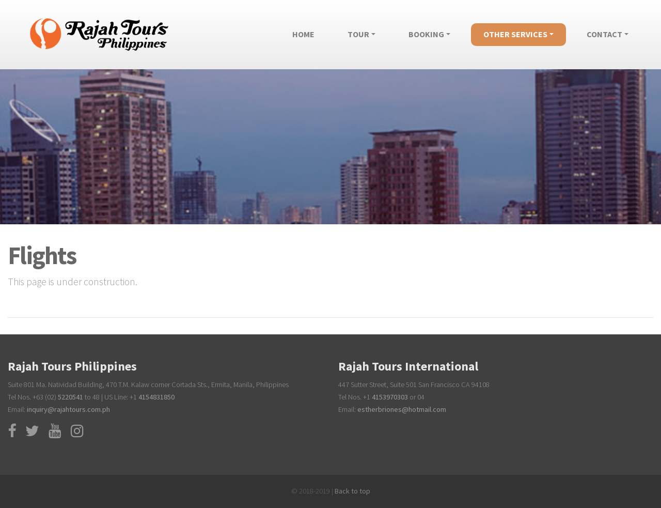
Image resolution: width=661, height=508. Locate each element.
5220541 (70, 397)
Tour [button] (358, 34)
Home (309, 32)
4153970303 (390, 397)
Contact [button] (604, 34)
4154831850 (156, 397)
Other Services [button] (515, 34)
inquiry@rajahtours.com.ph (68, 409)
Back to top (351, 491)
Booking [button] (426, 34)
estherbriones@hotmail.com (401, 409)
